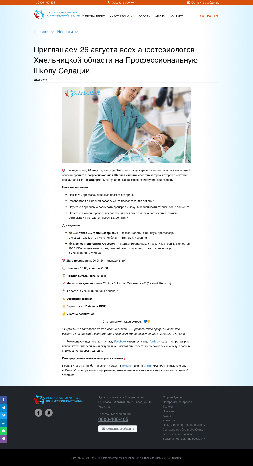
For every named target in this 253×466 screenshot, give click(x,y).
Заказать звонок (120, 2)
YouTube (154, 341)
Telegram (128, 365)
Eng (216, 15)
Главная (41, 31)
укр (202, 15)
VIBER (148, 365)
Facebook (120, 341)
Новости (65, 31)
